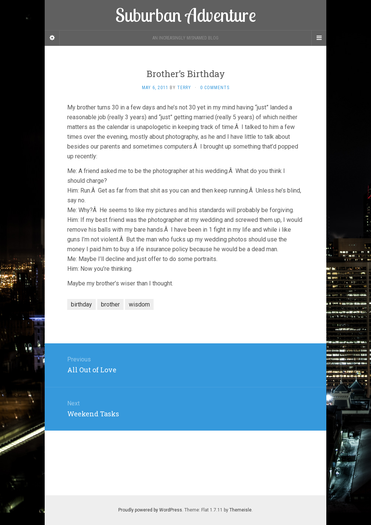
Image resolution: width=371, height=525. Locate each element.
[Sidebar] (52, 38)
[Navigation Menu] (318, 38)
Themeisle (240, 510)
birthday (81, 304)
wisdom (139, 304)
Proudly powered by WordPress (150, 510)
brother (110, 304)
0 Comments (214, 87)
